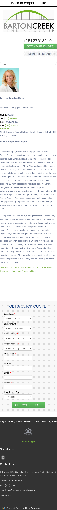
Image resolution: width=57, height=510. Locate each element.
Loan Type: (9, 314)
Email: (7, 373)
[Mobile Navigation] (28, 64)
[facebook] (3, 457)
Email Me (4, 128)
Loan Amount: (11, 324)
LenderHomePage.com (29, 508)
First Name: (10, 353)
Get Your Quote (28, 405)
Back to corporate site (28, 3)
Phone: (8, 382)
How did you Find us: (13, 392)
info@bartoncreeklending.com (21, 490)
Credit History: (11, 334)
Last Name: (10, 363)
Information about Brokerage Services (17, 267)
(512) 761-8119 (15, 480)
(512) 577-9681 (11, 118)
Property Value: (11, 344)
